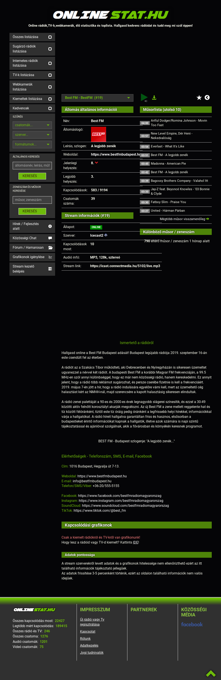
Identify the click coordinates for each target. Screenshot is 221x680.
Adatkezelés (89, 645)
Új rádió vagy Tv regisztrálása (92, 621)
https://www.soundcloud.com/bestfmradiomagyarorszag (125, 506)
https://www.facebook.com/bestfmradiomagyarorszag (119, 496)
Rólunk (85, 639)
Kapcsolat (87, 631)
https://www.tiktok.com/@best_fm (100, 510)
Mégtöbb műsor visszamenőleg (184, 219)
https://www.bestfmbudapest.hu (116, 154)
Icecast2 (96, 235)
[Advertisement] (137, 63)
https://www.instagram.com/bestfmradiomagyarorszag (121, 501)
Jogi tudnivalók (92, 653)
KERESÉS (32, 176)
